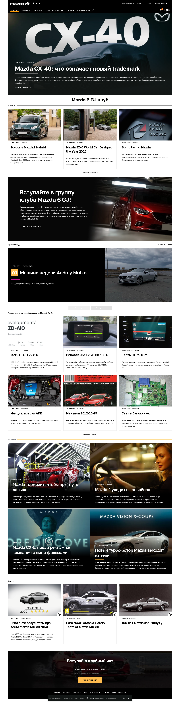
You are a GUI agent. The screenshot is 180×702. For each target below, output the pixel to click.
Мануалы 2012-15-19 (81, 413)
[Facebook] (33, 3)
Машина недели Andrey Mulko (53, 272)
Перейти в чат (90, 680)
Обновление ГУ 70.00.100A (87, 355)
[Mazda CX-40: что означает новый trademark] (23, 87)
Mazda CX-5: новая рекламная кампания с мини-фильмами (42, 550)
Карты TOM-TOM (134, 355)
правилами (111, 698)
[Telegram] (39, 3)
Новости (30, 62)
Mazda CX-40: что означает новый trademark (77, 68)
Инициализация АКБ (26, 413)
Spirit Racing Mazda (136, 147)
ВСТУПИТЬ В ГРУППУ (32, 227)
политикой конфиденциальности (93, 698)
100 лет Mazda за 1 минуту (142, 623)
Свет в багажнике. (136, 413)
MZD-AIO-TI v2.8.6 (24, 355)
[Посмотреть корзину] (161, 10)
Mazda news (20, 62)
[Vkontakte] (36, 3)
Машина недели (27, 266)
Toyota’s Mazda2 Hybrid (28, 147)
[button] (126, 698)
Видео (23, 618)
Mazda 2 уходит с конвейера (122, 489)
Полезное (24, 350)
